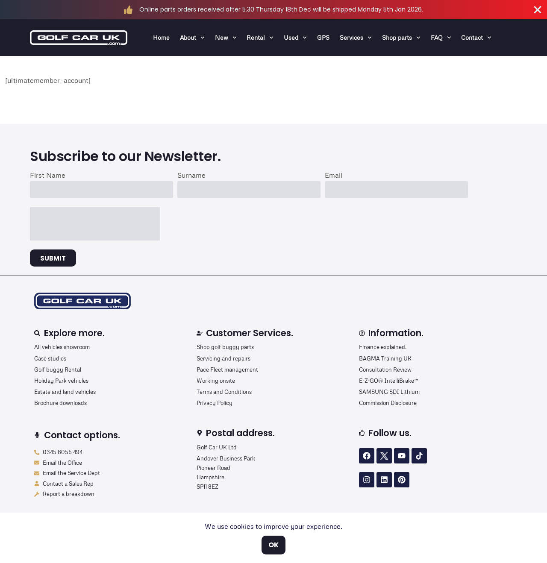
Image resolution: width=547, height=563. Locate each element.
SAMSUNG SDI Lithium (389, 391)
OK (273, 545)
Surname (191, 175)
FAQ (441, 37)
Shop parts (401, 37)
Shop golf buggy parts (225, 346)
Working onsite (216, 380)
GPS (323, 37)
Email (333, 175)
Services (356, 37)
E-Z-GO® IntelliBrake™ (388, 380)
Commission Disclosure (388, 402)
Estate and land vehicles (65, 391)
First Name (47, 175)
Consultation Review (385, 369)
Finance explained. (382, 346)
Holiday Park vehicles (61, 380)
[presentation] (95, 223)
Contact (476, 37)
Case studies (50, 358)
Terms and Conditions (224, 391)
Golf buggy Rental (57, 369)
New (226, 37)
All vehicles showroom (62, 346)
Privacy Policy (214, 402)
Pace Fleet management (227, 369)
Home (161, 37)
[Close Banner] (537, 10)
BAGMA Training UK (385, 358)
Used (295, 37)
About (192, 37)
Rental (260, 37)
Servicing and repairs (223, 358)
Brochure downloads (60, 402)
